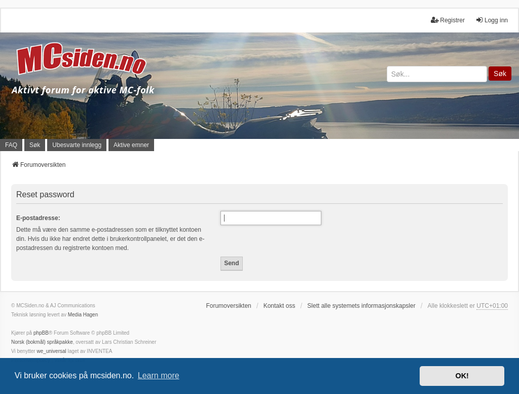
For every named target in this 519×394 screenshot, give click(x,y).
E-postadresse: (38, 218)
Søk (500, 73)
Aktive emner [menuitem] (131, 145)
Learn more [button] (158, 375)
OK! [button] (461, 376)
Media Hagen (83, 314)
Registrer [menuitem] (448, 20)
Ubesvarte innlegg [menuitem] (76, 145)
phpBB (41, 333)
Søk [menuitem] (34, 145)
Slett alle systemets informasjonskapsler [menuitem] (361, 305)
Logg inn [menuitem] (491, 20)
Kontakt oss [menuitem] (279, 305)
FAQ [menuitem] (11, 145)
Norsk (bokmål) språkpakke (42, 342)
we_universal (51, 351)
